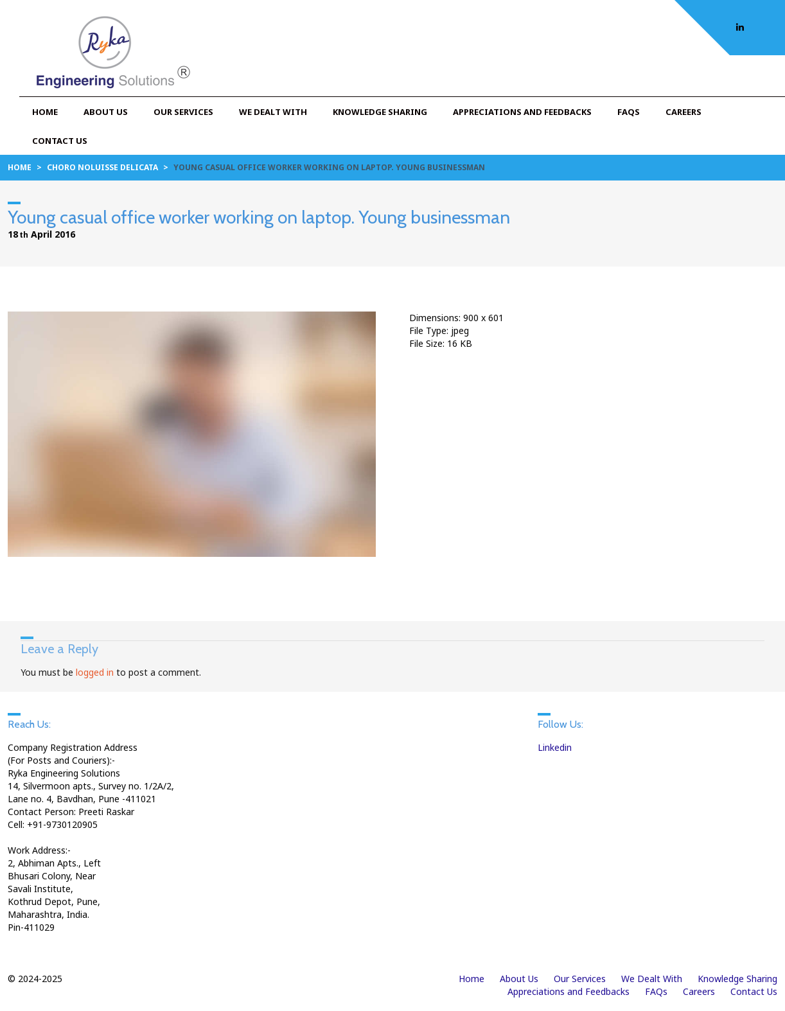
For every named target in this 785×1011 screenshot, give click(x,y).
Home (45, 112)
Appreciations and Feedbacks (522, 112)
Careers (683, 112)
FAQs (628, 112)
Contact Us (59, 140)
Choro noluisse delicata (102, 167)
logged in (95, 672)
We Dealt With (273, 112)
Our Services (183, 112)
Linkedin (555, 747)
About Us (106, 112)
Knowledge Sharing (380, 112)
